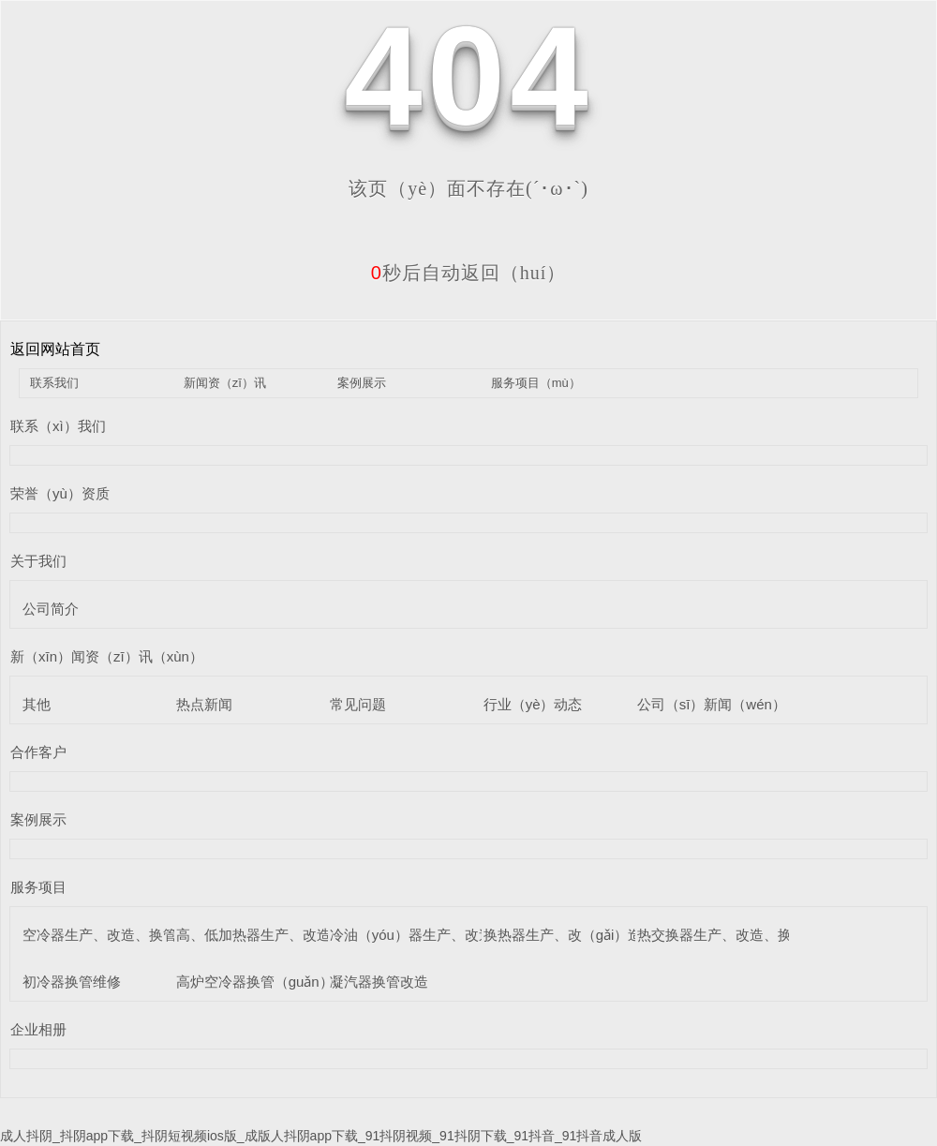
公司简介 (50, 609)
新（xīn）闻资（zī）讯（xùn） (106, 656)
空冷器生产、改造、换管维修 (113, 935)
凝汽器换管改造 (379, 982)
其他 (36, 704)
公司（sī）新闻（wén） (711, 704)
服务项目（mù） (536, 383)
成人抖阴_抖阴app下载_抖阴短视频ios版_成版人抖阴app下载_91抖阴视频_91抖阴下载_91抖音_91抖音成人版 (321, 1135)
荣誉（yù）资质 (60, 493)
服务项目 (38, 887)
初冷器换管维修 (71, 982)
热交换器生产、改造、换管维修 (735, 935)
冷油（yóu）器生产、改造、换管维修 (446, 935)
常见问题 (358, 704)
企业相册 (38, 1029)
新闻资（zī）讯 (225, 383)
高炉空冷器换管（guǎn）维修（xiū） (292, 982)
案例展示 (361, 383)
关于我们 (38, 561)
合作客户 (38, 752)
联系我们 (54, 383)
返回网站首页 (55, 349)
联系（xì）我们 (58, 426)
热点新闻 (204, 704)
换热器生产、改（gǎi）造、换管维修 (598, 935)
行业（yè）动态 (533, 704)
